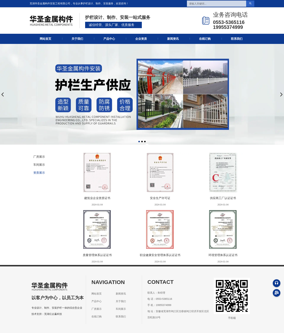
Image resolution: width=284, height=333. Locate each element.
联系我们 (237, 38)
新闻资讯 (173, 38)
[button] (139, 141)
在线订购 (205, 38)
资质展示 (39, 172)
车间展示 (39, 164)
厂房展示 (39, 156)
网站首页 (45, 38)
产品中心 (109, 38)
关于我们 (77, 38)
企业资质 (141, 38)
